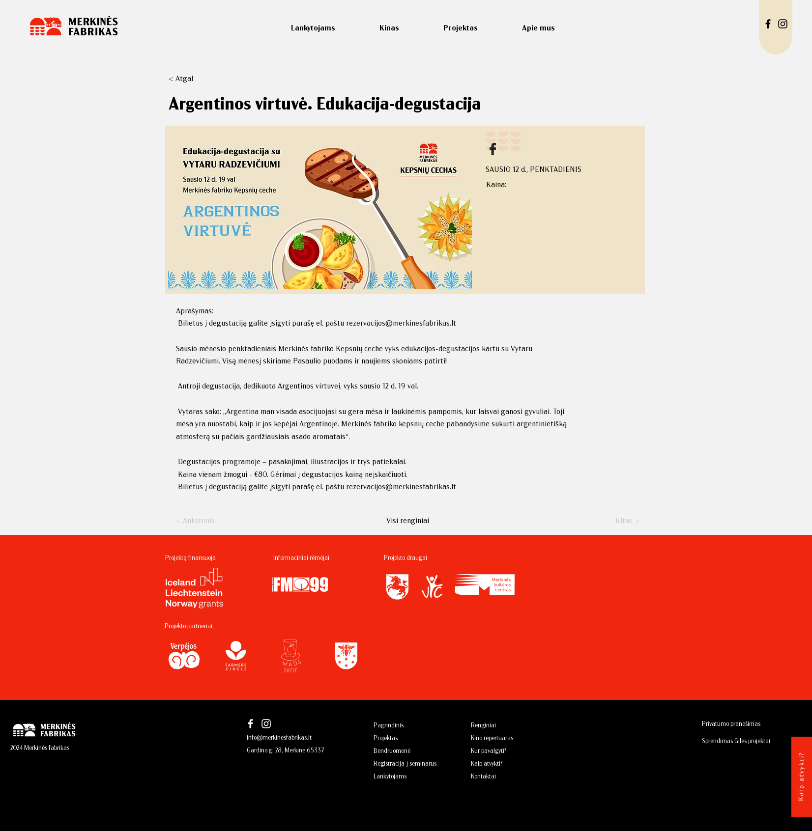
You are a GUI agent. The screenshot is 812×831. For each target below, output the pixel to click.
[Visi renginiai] (407, 520)
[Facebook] (768, 24)
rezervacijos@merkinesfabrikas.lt (401, 322)
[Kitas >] (614, 520)
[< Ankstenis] (208, 520)
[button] (201, 78)
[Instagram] (783, 24)
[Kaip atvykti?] (800, 775)
